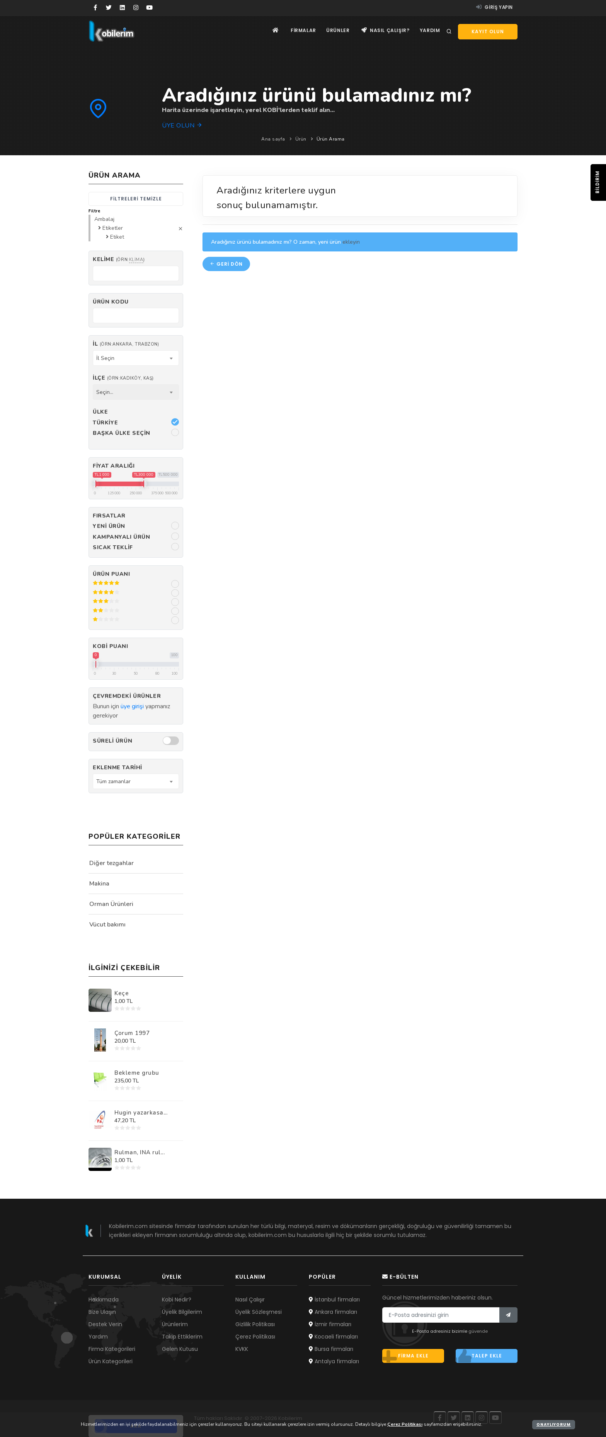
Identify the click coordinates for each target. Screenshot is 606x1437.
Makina (99, 883)
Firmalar (299, 31)
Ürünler (334, 31)
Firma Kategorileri (112, 1349)
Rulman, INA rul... (139, 1152)
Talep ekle (479, 1356)
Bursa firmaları (331, 1349)
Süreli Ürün (112, 741)
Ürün (300, 139)
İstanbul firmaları (334, 1299)
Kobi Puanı (110, 646)
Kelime (119, 259)
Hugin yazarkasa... (140, 1112)
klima (136, 260)
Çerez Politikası (255, 1336)
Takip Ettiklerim (182, 1336)
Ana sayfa (273, 139)
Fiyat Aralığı (113, 466)
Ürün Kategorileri (111, 1361)
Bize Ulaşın (102, 1312)
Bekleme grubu (136, 1073)
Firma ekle (405, 1356)
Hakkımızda (104, 1299)
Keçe (121, 993)
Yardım (429, 31)
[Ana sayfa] (269, 31)
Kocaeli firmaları (333, 1336)
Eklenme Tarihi (117, 767)
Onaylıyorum (553, 1424)
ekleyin (351, 242)
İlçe (123, 378)
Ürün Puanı (111, 574)
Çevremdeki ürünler (127, 696)
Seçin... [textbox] (104, 392)
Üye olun (182, 125)
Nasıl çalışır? (383, 31)
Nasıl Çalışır (250, 1299)
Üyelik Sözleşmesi (258, 1312)
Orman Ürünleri (111, 904)
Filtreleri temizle (136, 198)
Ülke (100, 412)
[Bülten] (508, 1315)
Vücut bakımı (107, 924)
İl (126, 344)
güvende (478, 1331)
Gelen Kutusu (180, 1349)
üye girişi (132, 706)
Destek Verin (105, 1324)
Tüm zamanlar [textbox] (113, 781)
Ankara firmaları (333, 1312)
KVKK (241, 1349)
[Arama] (449, 32)
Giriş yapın (494, 7)
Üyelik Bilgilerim (182, 1312)
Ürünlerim (175, 1324)
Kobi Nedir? (176, 1299)
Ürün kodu (111, 301)
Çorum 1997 (132, 1033)
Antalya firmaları (334, 1361)
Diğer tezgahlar (111, 863)
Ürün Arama (331, 139)
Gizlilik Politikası (255, 1324)
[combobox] (136, 358)
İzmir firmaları (330, 1324)
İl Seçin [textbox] (105, 358)
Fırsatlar (109, 515)
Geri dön (226, 264)
